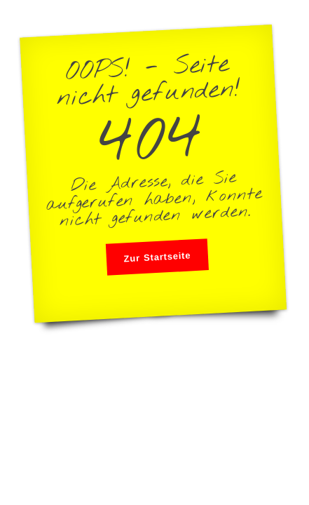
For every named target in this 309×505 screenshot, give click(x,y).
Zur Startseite (157, 257)
